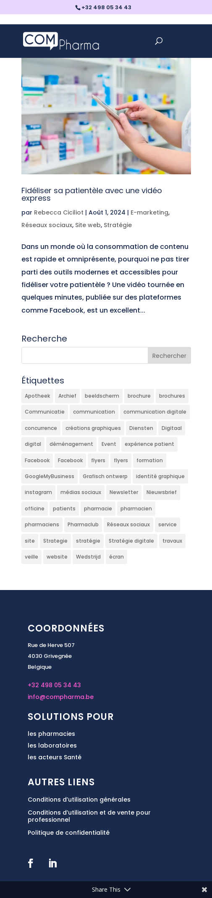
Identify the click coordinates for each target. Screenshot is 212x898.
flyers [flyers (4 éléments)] (121, 460)
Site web (88, 225)
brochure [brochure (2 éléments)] (139, 395)
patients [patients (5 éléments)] (64, 508)
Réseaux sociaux (46, 225)
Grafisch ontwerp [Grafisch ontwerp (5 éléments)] (105, 476)
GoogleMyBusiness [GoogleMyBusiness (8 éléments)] (49, 476)
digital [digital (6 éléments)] (33, 444)
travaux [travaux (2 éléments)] (172, 540)
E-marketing (149, 212)
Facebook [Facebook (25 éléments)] (37, 460)
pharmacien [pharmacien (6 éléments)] (136, 508)
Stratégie (118, 225)
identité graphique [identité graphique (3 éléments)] (160, 476)
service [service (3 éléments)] (167, 524)
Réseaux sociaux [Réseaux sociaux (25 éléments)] (128, 524)
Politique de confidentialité (69, 832)
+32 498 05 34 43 (54, 685)
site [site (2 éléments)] (30, 540)
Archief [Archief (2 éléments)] (67, 395)
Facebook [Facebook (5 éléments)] (70, 460)
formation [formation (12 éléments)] (149, 460)
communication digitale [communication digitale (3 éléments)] (154, 411)
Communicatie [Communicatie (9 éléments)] (45, 411)
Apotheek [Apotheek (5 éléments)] (37, 395)
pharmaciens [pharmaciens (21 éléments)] (42, 524)
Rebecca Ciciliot (59, 212)
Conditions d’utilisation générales (79, 799)
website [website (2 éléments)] (57, 556)
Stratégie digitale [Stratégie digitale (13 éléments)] (131, 540)
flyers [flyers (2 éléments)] (98, 460)
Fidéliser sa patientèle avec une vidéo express (91, 194)
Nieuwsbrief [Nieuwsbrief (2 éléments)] (162, 492)
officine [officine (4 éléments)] (34, 508)
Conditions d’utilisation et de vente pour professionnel (89, 816)
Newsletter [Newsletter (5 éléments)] (124, 492)
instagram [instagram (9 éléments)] (38, 492)
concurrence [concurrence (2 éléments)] (41, 428)
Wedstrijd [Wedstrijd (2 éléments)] (88, 556)
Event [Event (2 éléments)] (109, 444)
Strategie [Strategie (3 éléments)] (55, 540)
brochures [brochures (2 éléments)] (172, 395)
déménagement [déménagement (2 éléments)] (71, 444)
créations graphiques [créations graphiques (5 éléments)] (93, 428)
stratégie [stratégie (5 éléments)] (88, 540)
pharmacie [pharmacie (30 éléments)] (98, 508)
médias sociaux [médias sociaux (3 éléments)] (80, 492)
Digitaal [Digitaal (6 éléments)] (172, 428)
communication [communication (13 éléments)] (94, 411)
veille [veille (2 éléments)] (31, 556)
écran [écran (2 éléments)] (116, 556)
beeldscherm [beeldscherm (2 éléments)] (102, 395)
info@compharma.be (61, 697)
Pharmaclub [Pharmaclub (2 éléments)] (83, 524)
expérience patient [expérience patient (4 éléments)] (149, 444)
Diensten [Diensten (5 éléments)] (141, 428)
